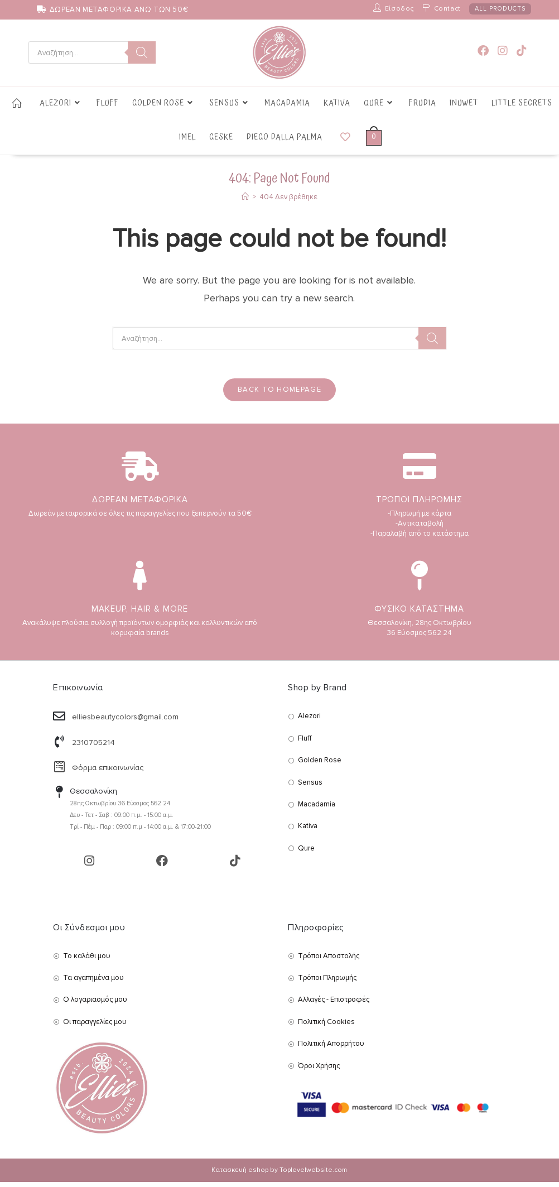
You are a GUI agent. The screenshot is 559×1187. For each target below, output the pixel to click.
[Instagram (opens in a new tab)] (502, 51)
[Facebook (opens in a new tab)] (483, 51)
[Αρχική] (245, 197)
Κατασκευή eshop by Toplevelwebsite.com (279, 1175)
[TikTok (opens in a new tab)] (521, 51)
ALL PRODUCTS (500, 8)
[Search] (142, 52)
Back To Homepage (279, 394)
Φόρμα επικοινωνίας (107, 772)
